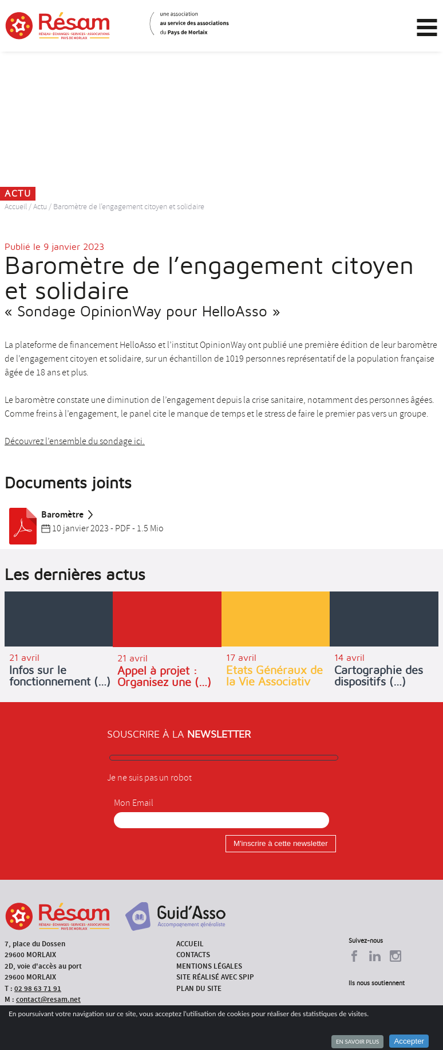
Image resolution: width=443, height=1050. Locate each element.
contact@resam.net (48, 999)
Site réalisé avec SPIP (215, 977)
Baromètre (49, 515)
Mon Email (133, 803)
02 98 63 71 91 (37, 988)
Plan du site (199, 988)
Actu (40, 206)
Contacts (193, 954)
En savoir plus (357, 1041)
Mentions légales (209, 966)
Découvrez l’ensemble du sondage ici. (75, 441)
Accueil (16, 206)
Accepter (409, 1041)
